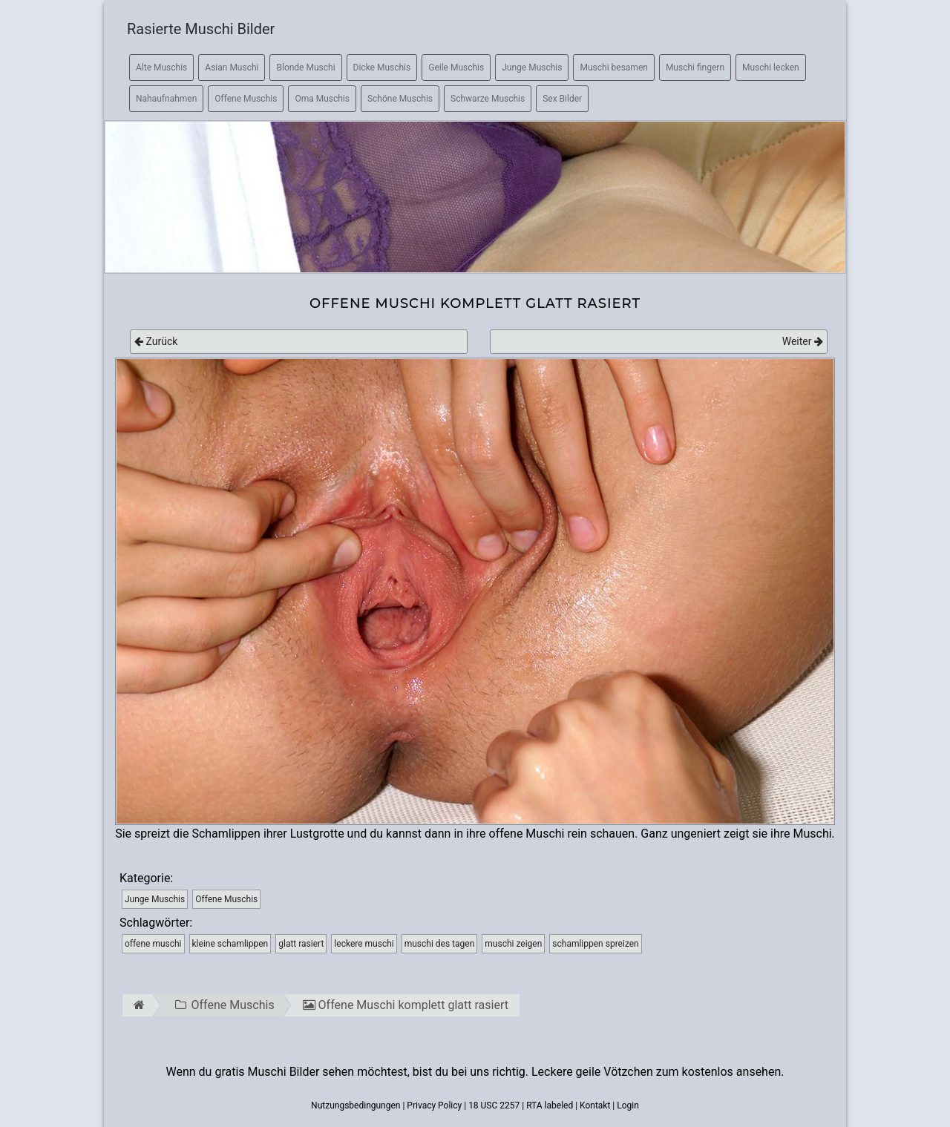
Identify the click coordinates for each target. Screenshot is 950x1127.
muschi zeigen (513, 944)
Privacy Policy (434, 1105)
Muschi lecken (770, 67)
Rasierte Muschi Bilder (201, 29)
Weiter (802, 341)
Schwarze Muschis (488, 98)
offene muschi (153, 944)
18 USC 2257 (494, 1105)
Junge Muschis (532, 67)
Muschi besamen (613, 67)
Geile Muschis (456, 67)
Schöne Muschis (400, 98)
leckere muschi (363, 944)
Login (628, 1105)
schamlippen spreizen (595, 944)
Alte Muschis (161, 67)
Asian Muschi (231, 67)
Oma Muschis (322, 98)
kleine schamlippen (230, 944)
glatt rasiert (301, 944)
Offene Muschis (245, 98)
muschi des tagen (439, 944)
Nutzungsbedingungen (355, 1105)
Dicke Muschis (382, 67)
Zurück (155, 341)
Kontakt (595, 1105)
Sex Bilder (562, 98)
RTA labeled (549, 1105)
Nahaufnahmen (166, 98)
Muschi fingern (695, 67)
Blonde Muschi (305, 67)
